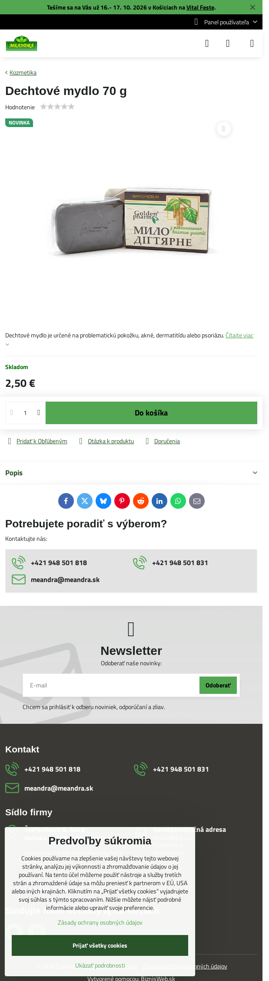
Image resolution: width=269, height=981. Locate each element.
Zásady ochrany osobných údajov (100, 922)
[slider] (57, 106)
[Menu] (252, 43)
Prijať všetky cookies (100, 945)
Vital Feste (200, 7)
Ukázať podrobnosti (100, 965)
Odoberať (218, 685)
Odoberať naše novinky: (131, 662)
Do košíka (151, 413)
